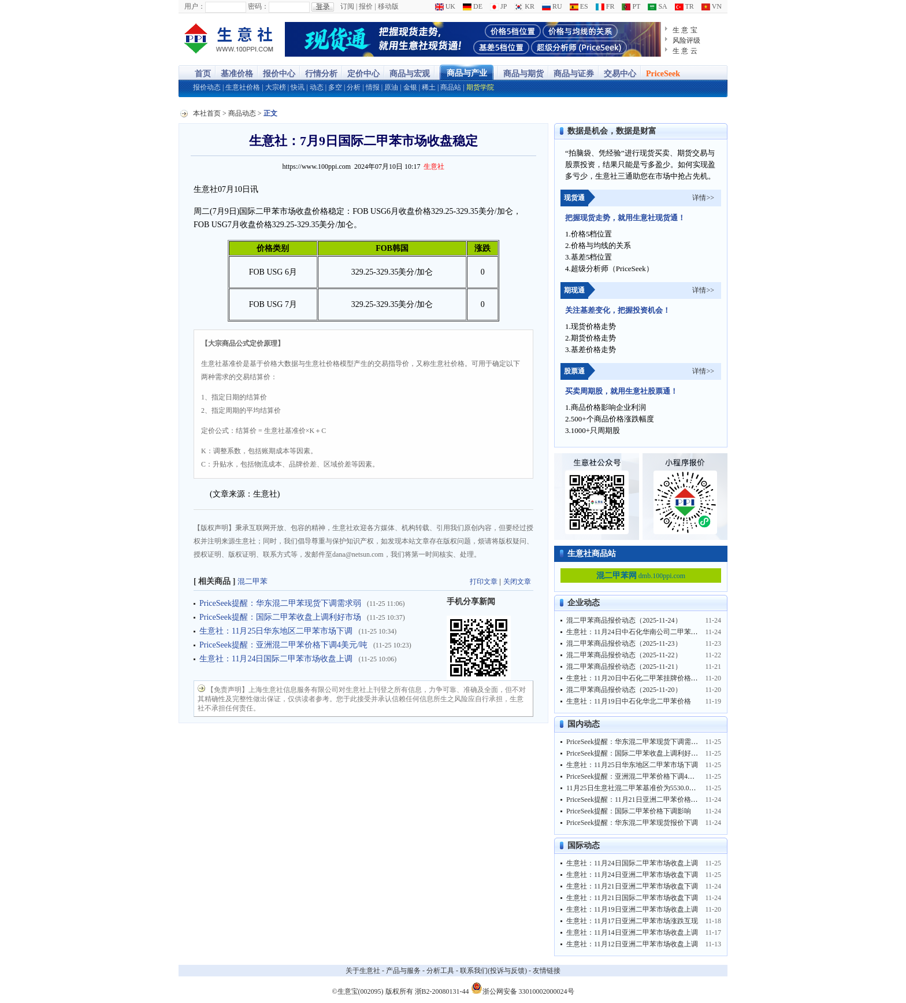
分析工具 (440, 971)
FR (605, 6)
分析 (354, 87)
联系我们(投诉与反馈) (493, 971)
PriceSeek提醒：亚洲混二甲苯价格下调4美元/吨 (283, 645)
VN (711, 6)
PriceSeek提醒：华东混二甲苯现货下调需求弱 (280, 603)
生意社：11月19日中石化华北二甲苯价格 (628, 701)
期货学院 (480, 87)
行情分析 (321, 73)
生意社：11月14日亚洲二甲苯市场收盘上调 (632, 932)
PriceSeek (663, 73)
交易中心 (620, 73)
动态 (317, 87)
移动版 (388, 6)
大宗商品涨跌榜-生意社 (229, 39)
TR (684, 6)
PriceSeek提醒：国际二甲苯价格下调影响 (628, 811)
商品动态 (242, 113)
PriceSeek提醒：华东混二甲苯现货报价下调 (632, 823)
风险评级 (686, 40)
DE (472, 6)
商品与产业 (467, 73)
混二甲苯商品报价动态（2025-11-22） (624, 655)
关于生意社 (363, 971)
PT (631, 6)
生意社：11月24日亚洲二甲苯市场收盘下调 (632, 875)
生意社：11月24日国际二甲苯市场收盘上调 (275, 658)
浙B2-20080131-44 (442, 991)
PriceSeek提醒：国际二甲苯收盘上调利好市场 (280, 617)
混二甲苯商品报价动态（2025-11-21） (624, 667)
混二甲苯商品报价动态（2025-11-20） (624, 690)
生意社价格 (242, 87)
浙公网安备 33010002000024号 (522, 988)
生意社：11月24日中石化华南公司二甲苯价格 (635, 632)
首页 (203, 73)
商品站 (450, 87)
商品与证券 (574, 73)
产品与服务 (403, 971)
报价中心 (279, 73)
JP (498, 6)
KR (524, 6)
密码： (258, 6)
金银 (410, 87)
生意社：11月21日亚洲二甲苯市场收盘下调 (632, 886)
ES (579, 6)
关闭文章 (517, 582)
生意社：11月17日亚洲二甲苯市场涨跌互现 (632, 921)
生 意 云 (685, 51)
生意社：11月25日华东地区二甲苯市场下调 (275, 631)
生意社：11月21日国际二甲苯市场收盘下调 (632, 898)
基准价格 (237, 73)
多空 (335, 87)
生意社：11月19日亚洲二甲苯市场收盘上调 (632, 909)
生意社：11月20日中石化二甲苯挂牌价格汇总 (635, 678)
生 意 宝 (685, 30)
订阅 (347, 6)
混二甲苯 (252, 581)
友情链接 (546, 971)
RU (552, 6)
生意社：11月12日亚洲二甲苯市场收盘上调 (632, 944)
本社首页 (207, 113)
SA (657, 6)
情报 (373, 87)
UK (445, 6)
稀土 (429, 87)
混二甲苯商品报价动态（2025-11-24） (624, 620)
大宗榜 (275, 87)
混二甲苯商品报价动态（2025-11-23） (624, 643)
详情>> (703, 198)
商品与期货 (523, 73)
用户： (194, 6)
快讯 (298, 87)
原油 (391, 87)
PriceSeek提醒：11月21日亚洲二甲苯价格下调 (635, 799)
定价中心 (363, 73)
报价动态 (207, 87)
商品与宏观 (409, 73)
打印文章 (483, 582)
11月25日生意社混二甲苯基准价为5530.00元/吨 (637, 788)
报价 (366, 6)
